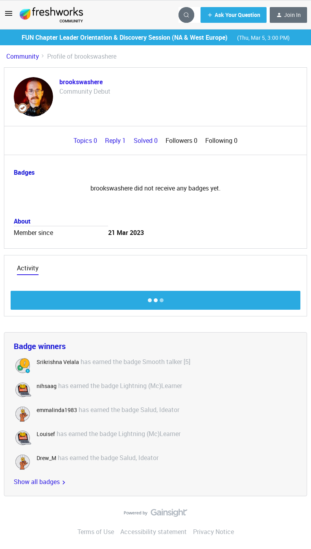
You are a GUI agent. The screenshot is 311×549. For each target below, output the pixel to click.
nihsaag (47, 386)
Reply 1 (116, 140)
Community (22, 56)
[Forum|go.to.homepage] (51, 15)
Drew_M (46, 458)
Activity (28, 268)
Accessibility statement (153, 531)
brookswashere (81, 82)
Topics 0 (86, 140)
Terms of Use (95, 531)
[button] (8, 15)
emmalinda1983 (57, 410)
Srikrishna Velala (58, 362)
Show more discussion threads (155, 298)
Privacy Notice (213, 531)
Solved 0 (146, 140)
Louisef (46, 434)
